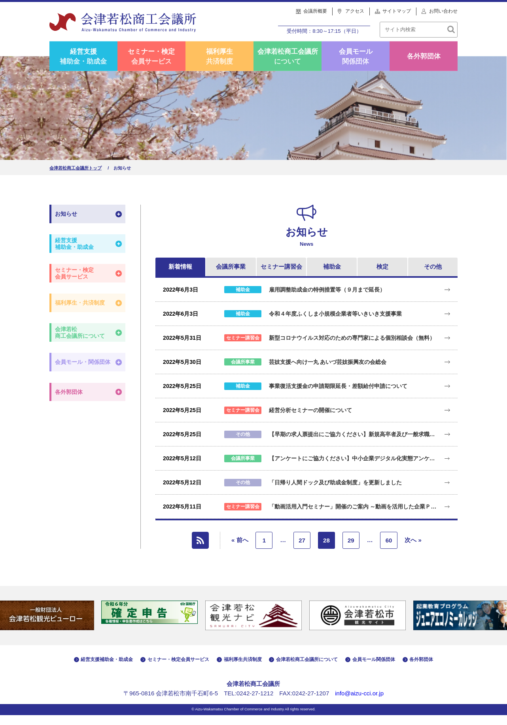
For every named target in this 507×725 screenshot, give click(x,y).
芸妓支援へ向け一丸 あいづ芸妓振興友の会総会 (328, 372)
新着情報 (180, 276)
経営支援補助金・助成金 (83, 66)
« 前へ (239, 549)
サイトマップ (396, 11)
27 (302, 550)
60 (389, 550)
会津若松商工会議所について (287, 66)
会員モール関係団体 (356, 66)
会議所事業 (231, 276)
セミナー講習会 (281, 276)
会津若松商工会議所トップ (75, 178)
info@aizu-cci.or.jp (359, 703)
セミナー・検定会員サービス (151, 66)
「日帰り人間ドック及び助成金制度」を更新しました (335, 493)
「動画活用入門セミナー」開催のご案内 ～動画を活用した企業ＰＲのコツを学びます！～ (354, 517)
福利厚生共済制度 (219, 66)
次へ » (413, 549)
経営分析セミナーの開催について (310, 420)
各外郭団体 (424, 66)
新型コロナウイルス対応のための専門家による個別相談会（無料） (352, 348)
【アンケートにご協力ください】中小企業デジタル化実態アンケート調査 (354, 468)
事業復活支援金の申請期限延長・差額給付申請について (338, 396)
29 (351, 550)
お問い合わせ (443, 11)
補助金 (332, 276)
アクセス (354, 11)
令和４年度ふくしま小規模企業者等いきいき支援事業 (335, 323)
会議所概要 (315, 11)
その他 (433, 276)
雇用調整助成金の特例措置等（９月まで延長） (327, 299)
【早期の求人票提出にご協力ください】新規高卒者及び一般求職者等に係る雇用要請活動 (354, 444)
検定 (382, 276)
